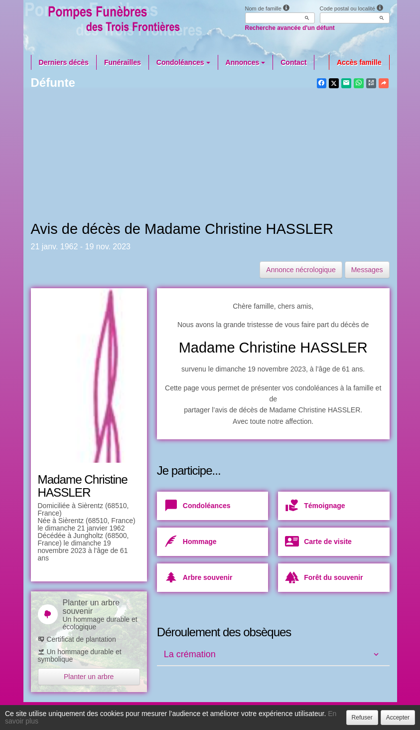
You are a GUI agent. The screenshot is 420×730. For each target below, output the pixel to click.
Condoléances (183, 62)
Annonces (246, 62)
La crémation (190, 654)
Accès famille (359, 62)
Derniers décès (64, 62)
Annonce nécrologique (300, 270)
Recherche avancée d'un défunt (290, 27)
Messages (367, 270)
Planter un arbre (89, 677)
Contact (293, 62)
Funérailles (122, 62)
